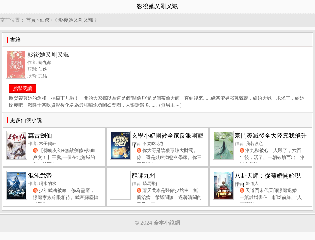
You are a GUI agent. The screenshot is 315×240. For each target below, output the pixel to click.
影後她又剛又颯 (75, 20)
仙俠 (45, 20)
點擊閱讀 (22, 88)
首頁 (31, 20)
